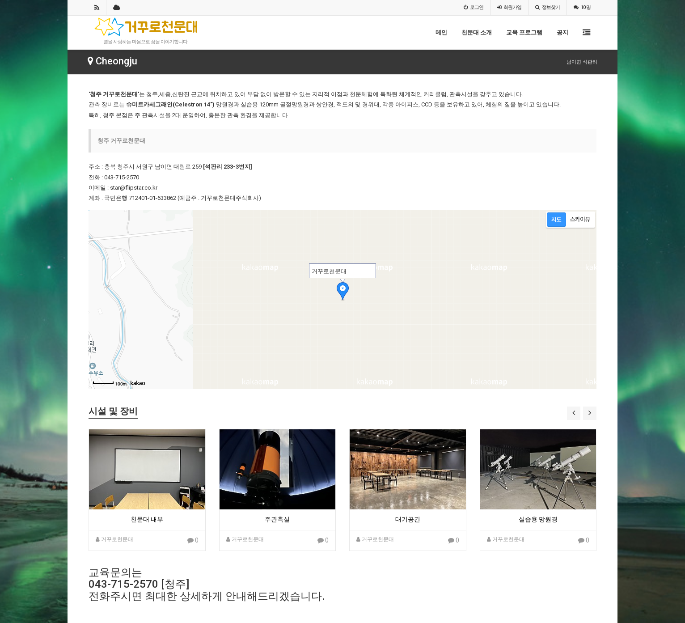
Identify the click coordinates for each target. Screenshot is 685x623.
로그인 (473, 7)
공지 (562, 32)
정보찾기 (547, 7)
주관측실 (277, 519)
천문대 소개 (476, 32)
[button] (573, 413)
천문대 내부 (147, 519)
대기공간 (407, 519)
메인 (441, 32)
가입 (509, 7)
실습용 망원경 (538, 519)
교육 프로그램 (524, 32)
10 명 (582, 7)
